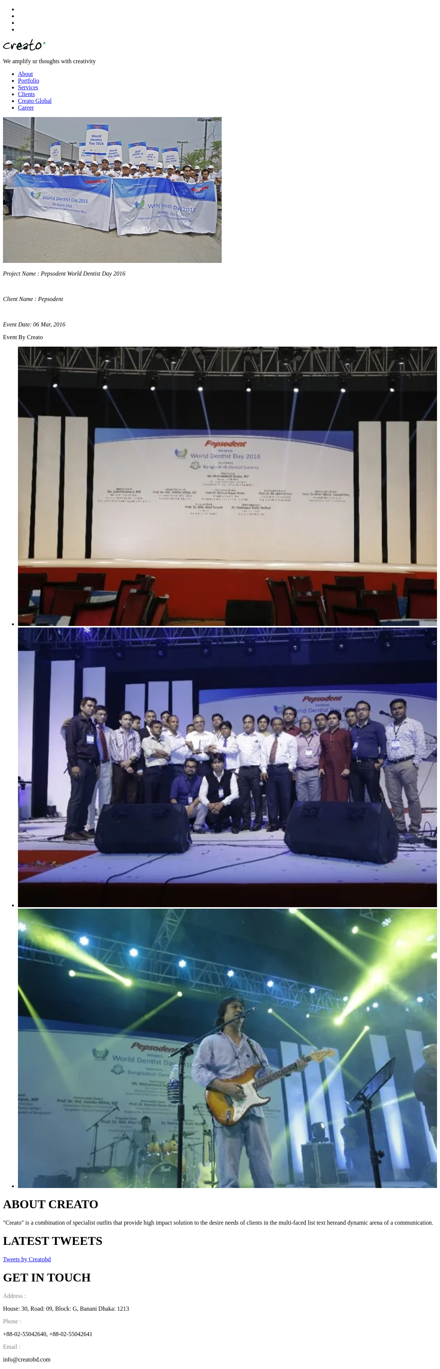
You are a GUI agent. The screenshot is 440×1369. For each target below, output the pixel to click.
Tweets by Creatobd (27, 1259)
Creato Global (35, 101)
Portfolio (28, 80)
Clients (26, 94)
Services (28, 87)
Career (26, 107)
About (25, 74)
